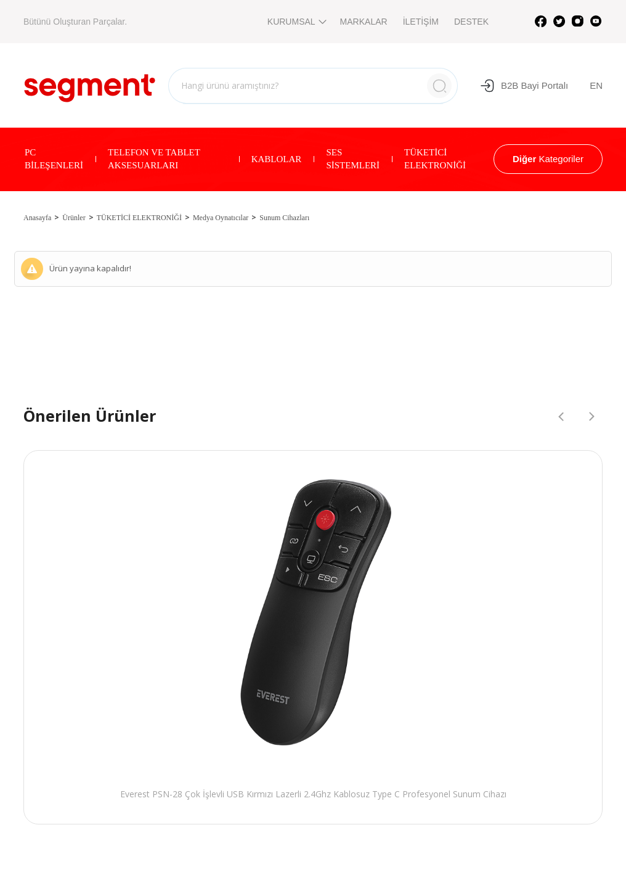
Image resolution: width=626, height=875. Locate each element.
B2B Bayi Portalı (524, 85)
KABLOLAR (276, 159)
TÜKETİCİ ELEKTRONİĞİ (435, 158)
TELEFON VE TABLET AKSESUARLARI (154, 158)
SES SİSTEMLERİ (353, 158)
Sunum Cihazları (284, 217)
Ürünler (73, 217)
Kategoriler (548, 159)
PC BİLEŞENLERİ (54, 158)
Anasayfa (37, 217)
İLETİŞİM (421, 22)
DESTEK (471, 22)
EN (596, 85)
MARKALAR (364, 22)
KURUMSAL (296, 22)
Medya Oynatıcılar (220, 217)
